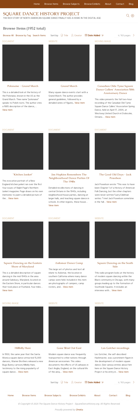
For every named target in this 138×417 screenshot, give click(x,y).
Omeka (79, 410)
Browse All (8, 36)
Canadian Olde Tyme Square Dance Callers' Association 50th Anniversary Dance (115, 89)
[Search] (132, 15)
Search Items (39, 36)
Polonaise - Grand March (22, 86)
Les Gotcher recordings (115, 348)
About (108, 4)
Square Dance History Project (41, 14)
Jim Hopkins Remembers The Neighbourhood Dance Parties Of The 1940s (69, 178)
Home (37, 4)
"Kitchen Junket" (23, 174)
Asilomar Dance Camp (69, 263)
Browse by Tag (23, 36)
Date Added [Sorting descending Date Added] (94, 36)
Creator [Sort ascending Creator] (78, 36)
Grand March (69, 86)
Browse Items (51, 4)
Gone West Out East (69, 348)
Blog (131, 4)
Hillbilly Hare (23, 348)
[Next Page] (134, 36)
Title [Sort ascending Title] (66, 36)
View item (7, 110)
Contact (120, 4)
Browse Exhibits (92, 4)
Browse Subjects (71, 4)
